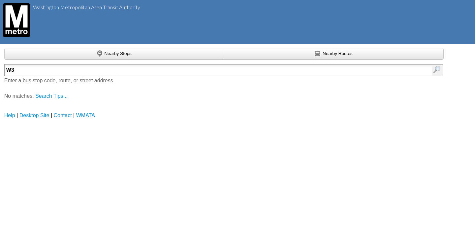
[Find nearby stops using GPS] (114, 54)
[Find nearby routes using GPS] (334, 54)
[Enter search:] (192, 70)
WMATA (85, 115)
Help (9, 115)
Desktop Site (34, 115)
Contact (63, 115)
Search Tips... (51, 96)
